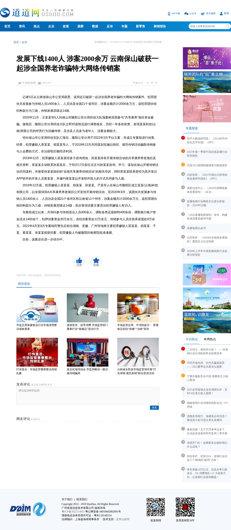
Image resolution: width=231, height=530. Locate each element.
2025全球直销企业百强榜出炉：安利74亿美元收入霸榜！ (205, 391)
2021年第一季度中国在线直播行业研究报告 (205, 153)
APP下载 (174, 13)
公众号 (190, 13)
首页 (7, 26)
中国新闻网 (29, 82)
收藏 (96, 265)
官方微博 (208, 13)
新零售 (140, 26)
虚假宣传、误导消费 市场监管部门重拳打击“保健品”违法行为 (87, 311)
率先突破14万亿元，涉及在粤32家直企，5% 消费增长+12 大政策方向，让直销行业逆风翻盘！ (205, 473)
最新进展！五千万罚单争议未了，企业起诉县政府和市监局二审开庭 (205, 431)
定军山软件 (123, 519)
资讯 (22, 26)
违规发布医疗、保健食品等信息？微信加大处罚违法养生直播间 (205, 417)
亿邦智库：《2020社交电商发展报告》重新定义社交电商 (205, 239)
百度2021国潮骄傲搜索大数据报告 (205, 165)
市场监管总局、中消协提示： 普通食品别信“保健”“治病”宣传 (138, 311)
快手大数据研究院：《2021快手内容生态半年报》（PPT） (205, 140)
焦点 (36, 26)
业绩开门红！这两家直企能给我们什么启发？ (205, 444)
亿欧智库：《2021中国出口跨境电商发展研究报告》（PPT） (205, 176)
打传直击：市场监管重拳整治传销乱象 (37, 356)
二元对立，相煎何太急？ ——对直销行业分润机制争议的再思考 (205, 351)
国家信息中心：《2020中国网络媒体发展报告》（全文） (205, 189)
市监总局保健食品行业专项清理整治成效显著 (37, 311)
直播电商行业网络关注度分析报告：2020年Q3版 (204, 203)
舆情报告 (160, 26)
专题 (124, 26)
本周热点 (210, 339)
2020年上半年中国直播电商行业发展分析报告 (205, 252)
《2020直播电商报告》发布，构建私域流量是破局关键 (205, 216)
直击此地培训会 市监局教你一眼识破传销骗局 (87, 356)
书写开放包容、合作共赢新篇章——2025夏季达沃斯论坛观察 (204, 364)
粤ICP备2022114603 (73, 511)
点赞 (79, 265)
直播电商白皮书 (194, 227)
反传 (110, 26)
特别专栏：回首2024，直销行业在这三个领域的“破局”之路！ (205, 458)
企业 (51, 26)
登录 (224, 13)
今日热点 (192, 339)
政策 (66, 26)
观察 (80, 26)
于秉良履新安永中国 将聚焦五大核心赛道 (205, 378)
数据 (95, 26)
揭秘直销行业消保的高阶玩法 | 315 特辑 (205, 404)
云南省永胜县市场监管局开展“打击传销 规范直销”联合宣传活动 (138, 356)
